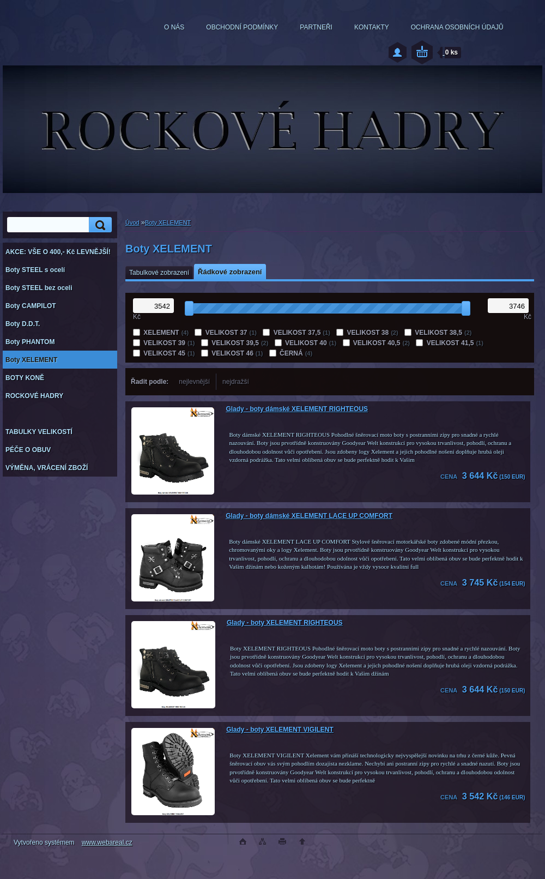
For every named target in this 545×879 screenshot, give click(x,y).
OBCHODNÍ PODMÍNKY (242, 27)
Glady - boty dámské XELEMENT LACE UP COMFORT (309, 516)
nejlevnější (194, 382)
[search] (98, 225)
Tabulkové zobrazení (159, 272)
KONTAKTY (371, 27)
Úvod (132, 222)
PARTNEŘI (316, 27)
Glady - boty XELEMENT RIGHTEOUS (285, 623)
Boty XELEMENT (168, 222)
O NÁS (174, 27)
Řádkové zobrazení (230, 272)
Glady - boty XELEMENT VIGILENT (280, 729)
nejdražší (235, 382)
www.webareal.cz (107, 842)
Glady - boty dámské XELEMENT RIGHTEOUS (297, 409)
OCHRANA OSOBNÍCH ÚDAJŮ (457, 27)
